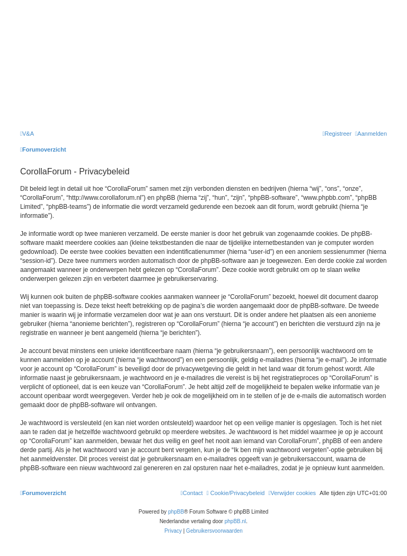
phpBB (176, 512)
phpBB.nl (235, 521)
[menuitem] (27, 133)
